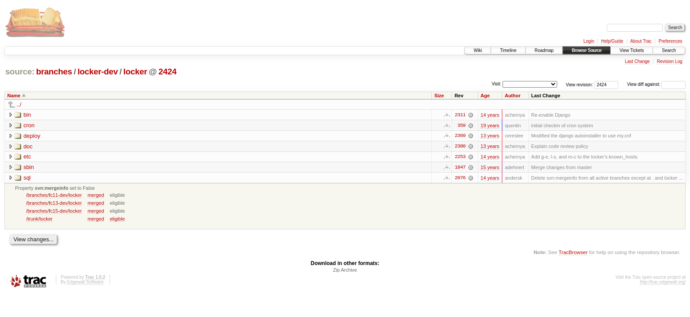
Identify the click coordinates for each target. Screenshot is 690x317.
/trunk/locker (39, 219)
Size (439, 95)
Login (589, 41)
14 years (490, 115)
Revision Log (670, 61)
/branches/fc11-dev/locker (54, 195)
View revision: (579, 84)
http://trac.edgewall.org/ (663, 282)
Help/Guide (612, 41)
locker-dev (97, 71)
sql (27, 178)
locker (135, 71)
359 (461, 125)
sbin (28, 167)
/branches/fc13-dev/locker (54, 203)
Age (485, 95)
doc (28, 146)
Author (513, 95)
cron (28, 125)
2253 (460, 157)
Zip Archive (345, 270)
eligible (117, 219)
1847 (460, 167)
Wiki (477, 50)
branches (54, 71)
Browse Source (587, 50)
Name (14, 95)
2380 (460, 146)
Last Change (637, 61)
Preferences (671, 41)
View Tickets (632, 50)
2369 (460, 136)
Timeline (508, 50)
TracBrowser (572, 253)
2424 (167, 71)
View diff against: (656, 84)
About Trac (640, 41)
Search (669, 50)
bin (27, 114)
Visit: (496, 83)
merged (96, 195)
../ (19, 104)
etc (27, 157)
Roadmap (544, 50)
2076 (460, 178)
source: (19, 71)
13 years (490, 136)
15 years (490, 167)
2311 (460, 114)
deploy (31, 136)
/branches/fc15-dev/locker (54, 211)
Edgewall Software (85, 282)
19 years (490, 125)
